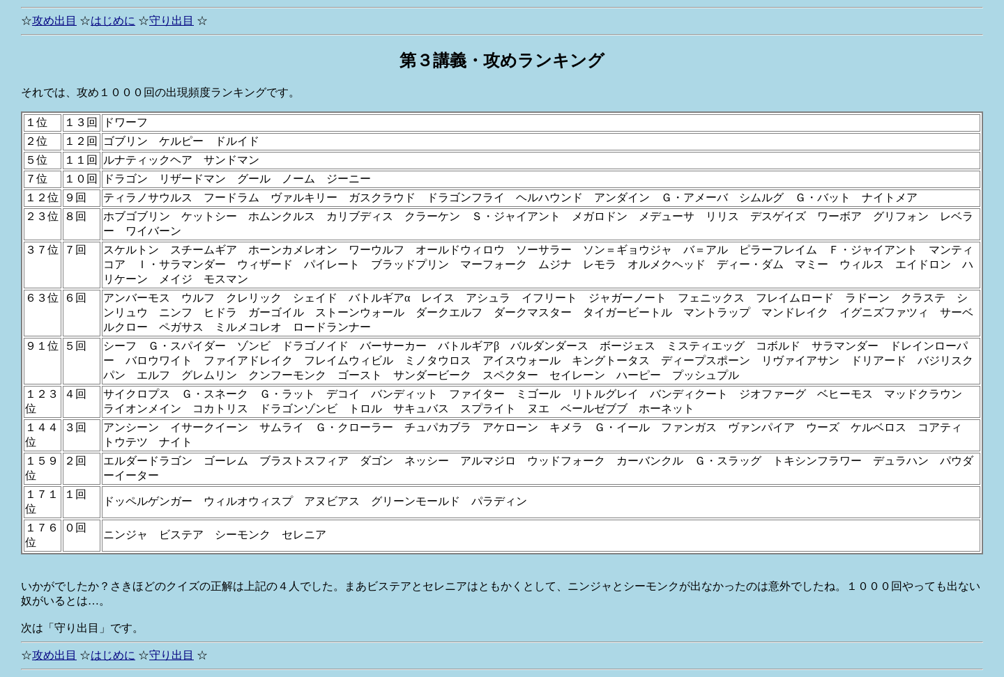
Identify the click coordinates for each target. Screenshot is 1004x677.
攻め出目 (54, 20)
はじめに (113, 20)
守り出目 (171, 20)
